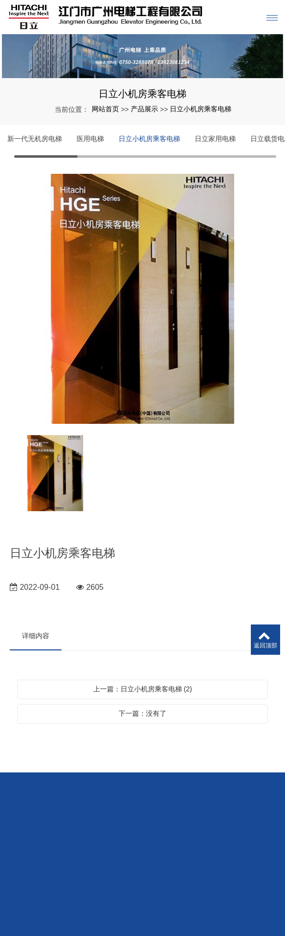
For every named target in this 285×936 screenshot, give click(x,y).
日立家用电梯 (215, 139)
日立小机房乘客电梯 (200, 109)
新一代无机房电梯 (34, 139)
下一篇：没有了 (142, 713)
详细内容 (35, 636)
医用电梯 (90, 139)
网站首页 (105, 109)
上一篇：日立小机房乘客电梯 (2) (142, 689)
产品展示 (144, 109)
